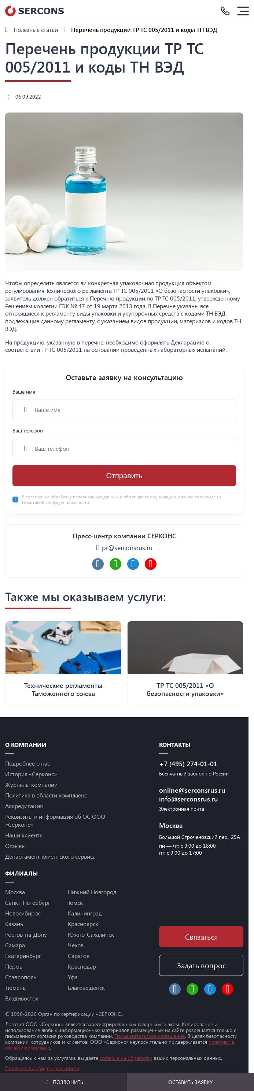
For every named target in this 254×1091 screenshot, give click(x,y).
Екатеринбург (23, 955)
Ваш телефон (124, 443)
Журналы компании (31, 784)
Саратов (78, 955)
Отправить (124, 476)
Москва (15, 892)
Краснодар (82, 966)
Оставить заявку (190, 1082)
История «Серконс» (31, 774)
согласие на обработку (126, 1057)
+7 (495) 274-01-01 (188, 763)
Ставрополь (20, 977)
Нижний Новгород (92, 892)
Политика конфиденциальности (42, 1068)
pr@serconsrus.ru (127, 547)
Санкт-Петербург (27, 902)
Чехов (76, 945)
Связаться (201, 936)
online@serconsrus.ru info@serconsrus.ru (192, 794)
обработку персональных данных (85, 497)
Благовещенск (86, 987)
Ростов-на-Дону (26, 934)
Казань (14, 924)
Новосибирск (22, 913)
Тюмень (15, 987)
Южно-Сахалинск (91, 934)
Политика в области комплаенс (46, 795)
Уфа (73, 977)
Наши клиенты (24, 835)
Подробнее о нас (27, 763)
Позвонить (63, 1082)
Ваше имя (124, 404)
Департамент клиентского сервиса (50, 856)
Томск (75, 902)
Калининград (85, 913)
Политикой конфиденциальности (55, 502)
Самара (15, 945)
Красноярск (83, 924)
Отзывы (15, 845)
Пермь (13, 966)
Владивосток (21, 998)
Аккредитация (24, 806)
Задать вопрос (201, 965)
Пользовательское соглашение (149, 1035)
